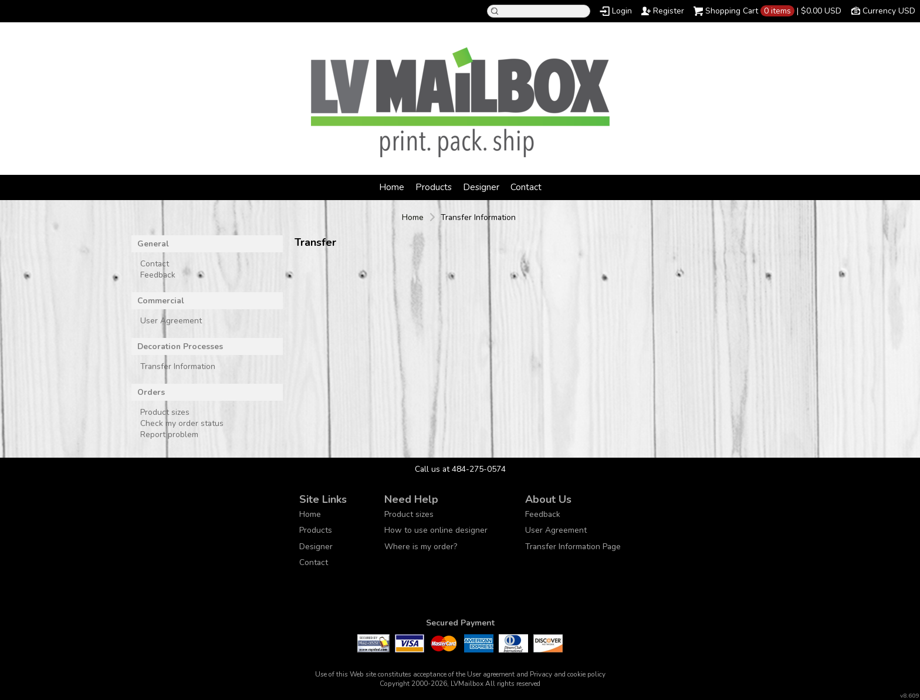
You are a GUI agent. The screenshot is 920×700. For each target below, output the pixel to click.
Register (668, 10)
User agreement (491, 674)
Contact (526, 187)
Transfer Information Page (573, 546)
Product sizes (165, 412)
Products (433, 187)
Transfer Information (177, 366)
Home (391, 187)
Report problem (169, 434)
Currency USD (889, 10)
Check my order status (182, 423)
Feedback (157, 274)
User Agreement (171, 320)
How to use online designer (436, 530)
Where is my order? (420, 546)
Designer (481, 187)
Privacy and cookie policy (568, 674)
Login (622, 10)
